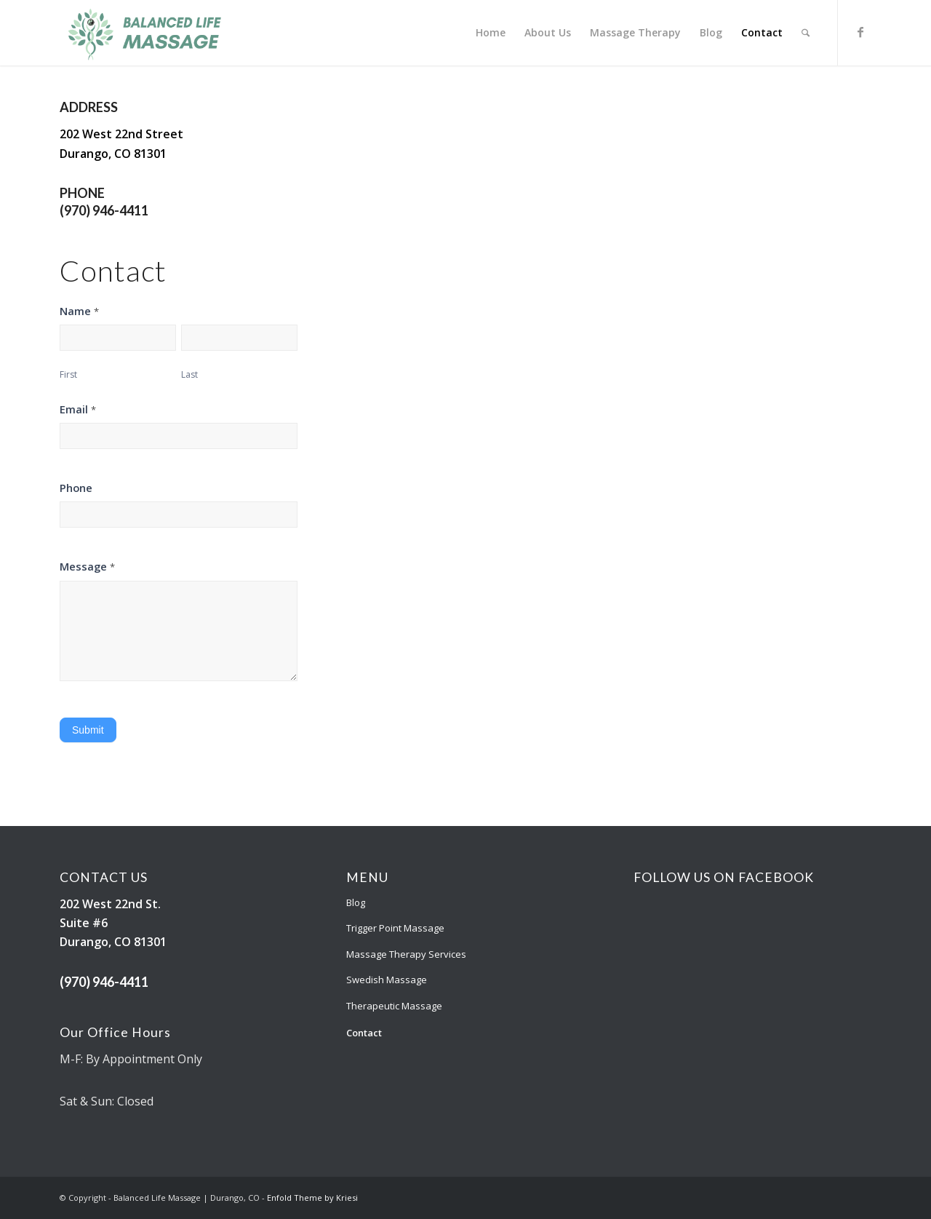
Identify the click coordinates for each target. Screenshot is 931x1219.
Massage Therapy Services (406, 954)
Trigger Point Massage (395, 927)
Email (78, 409)
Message (87, 566)
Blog (355, 902)
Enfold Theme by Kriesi (312, 1197)
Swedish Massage (386, 979)
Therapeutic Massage (394, 1005)
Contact (364, 1032)
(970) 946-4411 (104, 210)
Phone (76, 487)
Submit (88, 730)
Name (79, 310)
